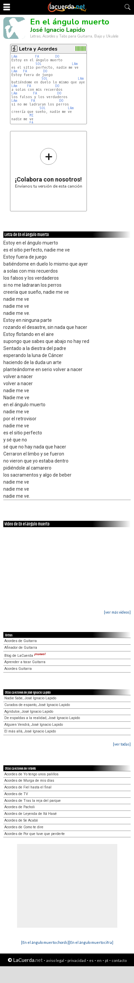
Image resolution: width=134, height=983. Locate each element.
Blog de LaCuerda (25, 655)
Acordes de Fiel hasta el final (27, 787)
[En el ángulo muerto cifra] (91, 942)
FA (37, 56)
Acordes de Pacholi (19, 807)
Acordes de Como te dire (23, 827)
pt (106, 960)
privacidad (77, 960)
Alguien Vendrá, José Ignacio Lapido (33, 724)
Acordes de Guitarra (20, 641)
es (91, 960)
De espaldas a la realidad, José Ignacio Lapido (42, 718)
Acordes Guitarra (18, 668)
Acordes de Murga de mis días (29, 780)
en (99, 960)
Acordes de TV (16, 794)
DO (57, 56)
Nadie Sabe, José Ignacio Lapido (30, 698)
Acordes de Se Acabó (21, 820)
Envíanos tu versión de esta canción (48, 168)
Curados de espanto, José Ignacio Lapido (37, 705)
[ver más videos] (117, 612)
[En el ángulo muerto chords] (45, 942)
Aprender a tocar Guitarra (24, 662)
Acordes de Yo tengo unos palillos (31, 774)
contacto (119, 960)
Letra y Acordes (38, 49)
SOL (38, 64)
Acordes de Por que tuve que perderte (34, 834)
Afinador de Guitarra (20, 647)
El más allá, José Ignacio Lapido (30, 731)
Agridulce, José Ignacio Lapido (28, 711)
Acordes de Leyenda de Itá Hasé (30, 814)
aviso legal (55, 960)
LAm (14, 56)
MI (31, 115)
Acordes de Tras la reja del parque (32, 800)
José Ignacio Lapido (57, 30)
